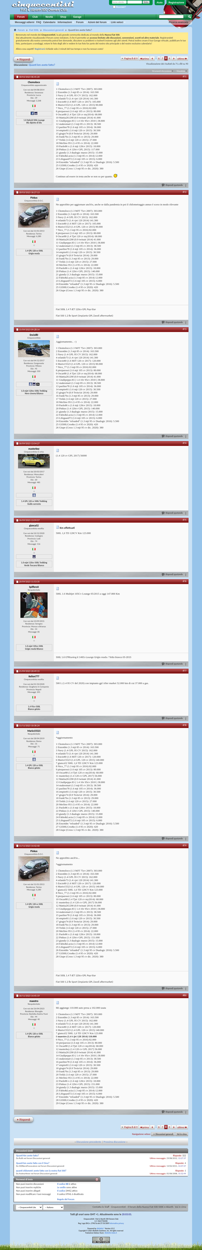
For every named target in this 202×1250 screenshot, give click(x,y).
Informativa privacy (116, 1223)
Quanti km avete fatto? (42, 65)
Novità (49, 17)
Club (35, 17)
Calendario (49, 22)
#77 (184, 670)
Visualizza (181, 71)
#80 (184, 995)
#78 (184, 725)
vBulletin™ (101, 1228)
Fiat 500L (34, 29)
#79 (184, 845)
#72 (184, 192)
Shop (63, 17)
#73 (184, 329)
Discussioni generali (53, 29)
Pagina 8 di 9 (131, 58)
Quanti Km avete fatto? (27, 1155)
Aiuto (160, 2)
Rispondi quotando (172, 185)
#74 (184, 443)
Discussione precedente (89, 1141)
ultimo (182, 58)
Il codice (61, 1190)
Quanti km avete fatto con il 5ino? (32, 1163)
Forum (21, 17)
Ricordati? (119, 7)
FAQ (38, 22)
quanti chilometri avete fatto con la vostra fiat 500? (41, 1170)
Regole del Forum (66, 1199)
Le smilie (61, 1187)
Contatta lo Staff (101, 1206)
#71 (184, 76)
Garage (77, 17)
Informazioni (65, 22)
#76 (184, 581)
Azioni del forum (97, 22)
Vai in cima (182, 1134)
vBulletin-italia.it (110, 1233)
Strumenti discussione (161, 71)
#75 (184, 519)
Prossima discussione (114, 1141)
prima (144, 58)
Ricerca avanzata (178, 22)
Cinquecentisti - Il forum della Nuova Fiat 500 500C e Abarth (142, 1206)
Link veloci (117, 22)
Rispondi (23, 59)
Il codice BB (63, 1184)
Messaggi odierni (24, 22)
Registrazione (176, 2)
